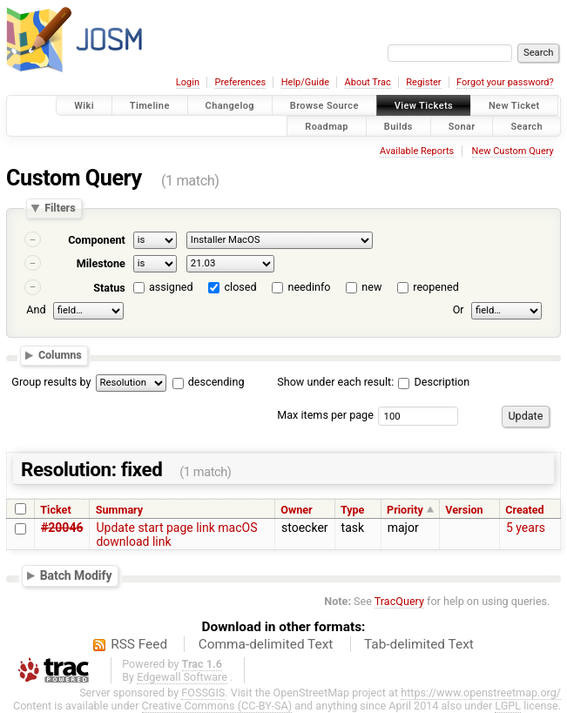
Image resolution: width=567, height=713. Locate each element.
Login (187, 82)
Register (423, 82)
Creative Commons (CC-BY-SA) (217, 705)
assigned (171, 286)
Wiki (84, 105)
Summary (119, 509)
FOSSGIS (203, 692)
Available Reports (417, 151)
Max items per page (325, 414)
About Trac (368, 82)
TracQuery (399, 601)
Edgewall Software (182, 676)
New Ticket (514, 105)
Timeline (150, 105)
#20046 (62, 528)
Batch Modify (76, 575)
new (371, 286)
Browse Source (324, 105)
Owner (296, 509)
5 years (525, 528)
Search (526, 125)
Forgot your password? (505, 82)
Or (458, 310)
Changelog (230, 105)
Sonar (462, 125)
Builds (398, 125)
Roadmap (326, 125)
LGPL (508, 705)
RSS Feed (139, 644)
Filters (59, 208)
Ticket (55, 509)
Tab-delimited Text (419, 644)
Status (109, 287)
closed (241, 286)
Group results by (51, 381)
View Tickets (424, 105)
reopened (436, 286)
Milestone (101, 263)
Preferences (240, 82)
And (35, 310)
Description (433, 381)
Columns (60, 354)
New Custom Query (513, 151)
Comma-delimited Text (266, 644)
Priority (405, 509)
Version (464, 509)
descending (216, 381)
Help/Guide (305, 82)
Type (353, 509)
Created (524, 509)
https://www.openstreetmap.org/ (481, 692)
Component (96, 239)
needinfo (308, 286)
